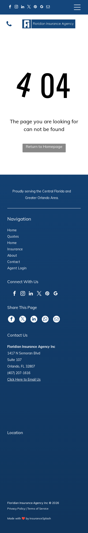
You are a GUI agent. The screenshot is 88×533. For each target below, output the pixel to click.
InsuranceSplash (40, 518)
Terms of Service (38, 508)
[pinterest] (35, 7)
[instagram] (16, 7)
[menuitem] (20, 231)
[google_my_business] (41, 7)
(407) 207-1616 (18, 373)
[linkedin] (22, 7)
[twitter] (28, 7)
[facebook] (9, 7)
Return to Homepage (44, 146)
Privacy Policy (16, 508)
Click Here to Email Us (24, 379)
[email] (47, 7)
